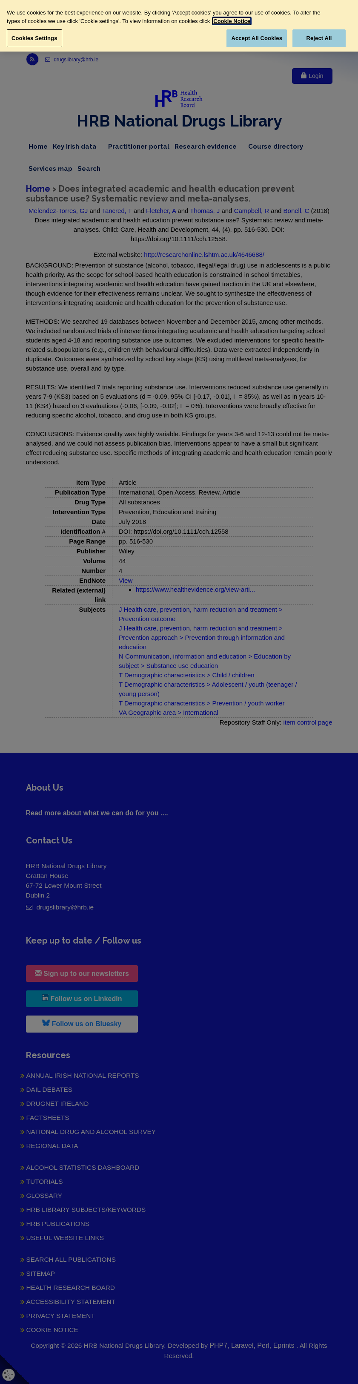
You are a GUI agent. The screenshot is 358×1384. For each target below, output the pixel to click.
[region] (179, 26)
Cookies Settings (34, 38)
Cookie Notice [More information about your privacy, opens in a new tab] (231, 21)
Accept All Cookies (256, 38)
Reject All (319, 38)
